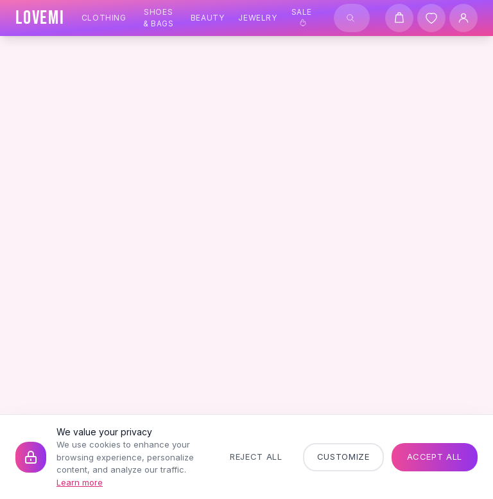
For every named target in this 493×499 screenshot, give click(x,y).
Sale (301, 16)
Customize (343, 456)
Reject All (256, 456)
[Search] (350, 18)
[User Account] (463, 18)
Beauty (208, 18)
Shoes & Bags (158, 17)
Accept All (435, 456)
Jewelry (257, 18)
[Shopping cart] (399, 18)
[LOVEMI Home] (40, 18)
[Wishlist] (431, 18)
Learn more (79, 482)
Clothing (104, 18)
